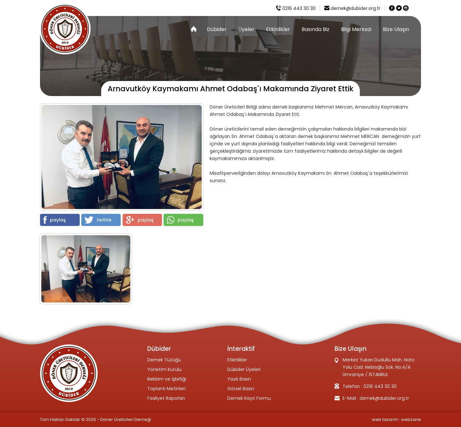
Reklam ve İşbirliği (166, 379)
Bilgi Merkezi (356, 29)
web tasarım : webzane (396, 419)
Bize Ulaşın (396, 29)
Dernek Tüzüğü (164, 360)
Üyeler (246, 29)
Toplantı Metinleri (166, 388)
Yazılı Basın (239, 379)
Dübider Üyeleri (244, 369)
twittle (98, 220)
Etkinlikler (278, 29)
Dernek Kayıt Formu (249, 398)
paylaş (54, 220)
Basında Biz (315, 29)
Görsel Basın (240, 388)
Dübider (217, 29)
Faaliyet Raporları (166, 398)
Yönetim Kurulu (164, 369)
